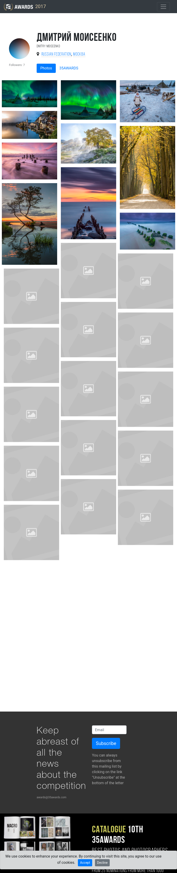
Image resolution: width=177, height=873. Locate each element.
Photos (46, 68)
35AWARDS (68, 68)
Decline (102, 862)
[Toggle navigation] (163, 6)
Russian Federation (56, 54)
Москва (79, 54)
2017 (25, 6)
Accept (85, 862)
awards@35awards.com (51, 797)
